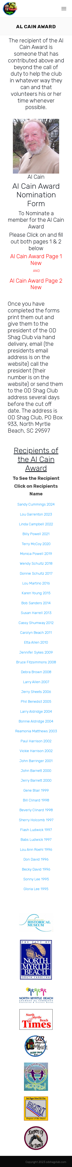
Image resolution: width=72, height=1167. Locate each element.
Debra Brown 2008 (36, 672)
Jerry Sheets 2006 (36, 692)
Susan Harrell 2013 (36, 613)
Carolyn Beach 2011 (36, 633)
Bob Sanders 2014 (36, 603)
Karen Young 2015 (36, 593)
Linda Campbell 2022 (36, 524)
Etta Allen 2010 (36, 642)
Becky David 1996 (36, 869)
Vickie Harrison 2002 (36, 751)
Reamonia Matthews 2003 (36, 731)
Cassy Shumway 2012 (36, 623)
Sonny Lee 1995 (36, 879)
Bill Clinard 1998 (36, 800)
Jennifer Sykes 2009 (36, 652)
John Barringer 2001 (36, 761)
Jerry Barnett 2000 (36, 780)
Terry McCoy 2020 (36, 544)
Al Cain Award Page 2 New (36, 284)
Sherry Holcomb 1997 (36, 820)
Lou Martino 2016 (36, 583)
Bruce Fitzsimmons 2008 (36, 662)
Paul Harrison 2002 (36, 741)
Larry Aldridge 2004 (36, 711)
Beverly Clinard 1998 (36, 810)
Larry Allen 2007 (36, 682)
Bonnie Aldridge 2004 (36, 721)
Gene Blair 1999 (36, 790)
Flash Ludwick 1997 (36, 830)
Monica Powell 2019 (36, 554)
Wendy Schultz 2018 (36, 563)
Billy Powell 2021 (36, 534)
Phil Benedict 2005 (36, 701)
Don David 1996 (36, 859)
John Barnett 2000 (36, 771)
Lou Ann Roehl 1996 (36, 850)
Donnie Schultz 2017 (36, 573)
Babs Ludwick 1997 (36, 840)
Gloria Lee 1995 (36, 889)
